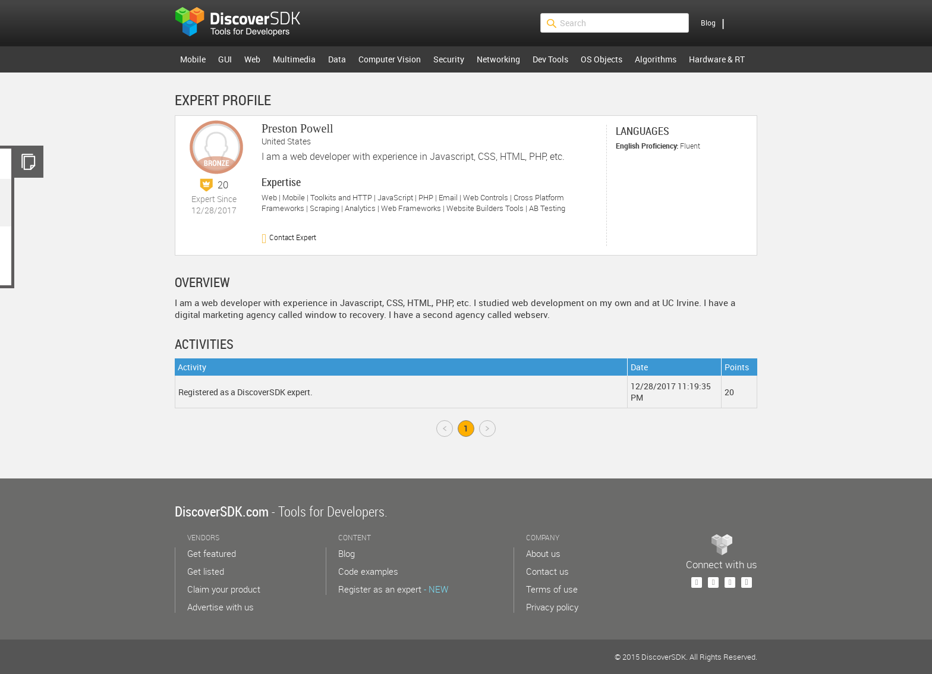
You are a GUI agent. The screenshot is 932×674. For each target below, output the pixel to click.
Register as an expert (393, 589)
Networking (498, 59)
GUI (225, 59)
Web (252, 59)
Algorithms (655, 59)
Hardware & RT (717, 59)
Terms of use (552, 589)
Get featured (211, 553)
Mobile (193, 59)
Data (337, 59)
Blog (708, 22)
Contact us (547, 571)
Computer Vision (389, 59)
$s (245, 23)
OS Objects (601, 59)
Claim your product (223, 589)
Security (448, 59)
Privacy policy (552, 607)
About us (543, 553)
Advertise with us (220, 607)
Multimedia (294, 59)
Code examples (368, 571)
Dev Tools (550, 59)
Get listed (205, 571)
